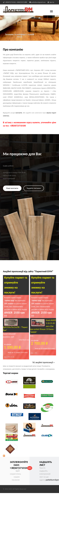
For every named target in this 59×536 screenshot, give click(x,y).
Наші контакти (12, 188)
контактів (19, 113)
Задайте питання (34, 188)
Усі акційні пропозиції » (43, 362)
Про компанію (13, 49)
